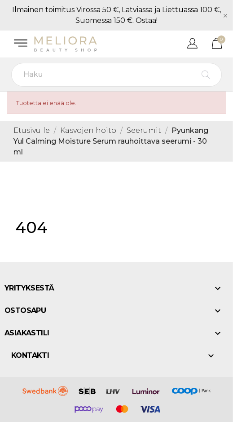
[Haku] (116, 75)
